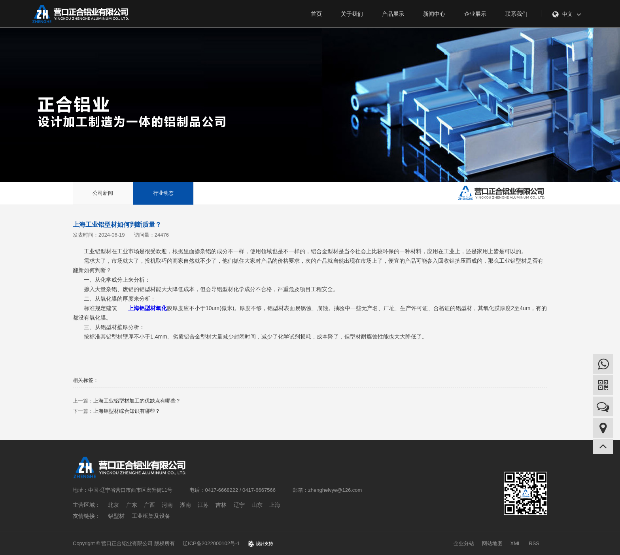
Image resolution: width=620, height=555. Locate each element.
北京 (113, 505)
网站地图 (492, 543)
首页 (316, 14)
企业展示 (475, 14)
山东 (257, 505)
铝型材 (116, 516)
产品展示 (393, 14)
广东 (131, 505)
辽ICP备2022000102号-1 (211, 543)
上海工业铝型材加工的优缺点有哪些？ (137, 401)
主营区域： (86, 505)
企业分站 (464, 543)
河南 (167, 505)
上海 (274, 505)
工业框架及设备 (151, 516)
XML (515, 543)
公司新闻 (103, 193)
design (260, 543)
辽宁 (239, 505)
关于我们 (352, 14)
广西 (149, 505)
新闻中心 (434, 14)
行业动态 (163, 193)
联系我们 (516, 14)
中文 (566, 14)
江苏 (203, 505)
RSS (534, 543)
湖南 (185, 505)
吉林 (221, 505)
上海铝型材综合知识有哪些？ (126, 411)
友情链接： (86, 516)
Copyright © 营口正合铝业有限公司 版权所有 (124, 543)
